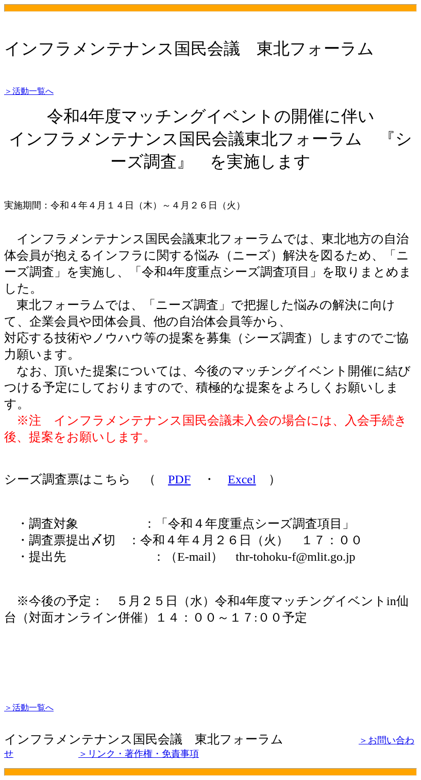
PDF (179, 479)
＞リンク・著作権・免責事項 (138, 754)
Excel (242, 479)
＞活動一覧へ (29, 91)
